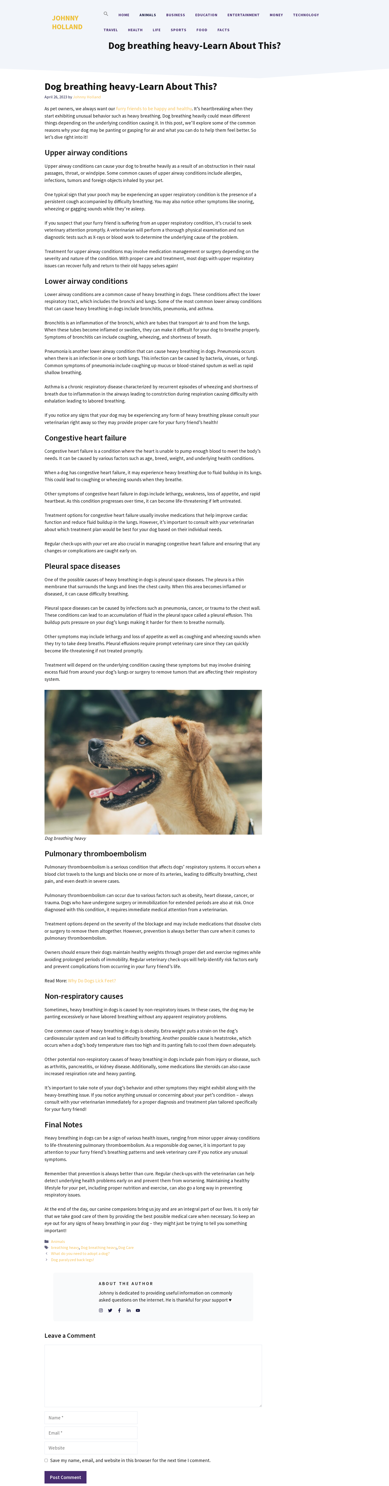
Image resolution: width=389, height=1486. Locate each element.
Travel (111, 29)
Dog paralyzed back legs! (72, 1259)
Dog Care (126, 1247)
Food (202, 29)
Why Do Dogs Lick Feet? (92, 981)
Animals (148, 14)
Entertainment (244, 14)
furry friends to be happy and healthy (154, 109)
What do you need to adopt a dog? (80, 1253)
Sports (178, 29)
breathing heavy (65, 1247)
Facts (224, 29)
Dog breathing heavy (98, 1247)
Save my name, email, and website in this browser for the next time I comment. (130, 1460)
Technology (306, 14)
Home (124, 14)
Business (175, 14)
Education (206, 14)
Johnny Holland (67, 22)
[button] (106, 14)
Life (157, 29)
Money (276, 14)
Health (135, 29)
